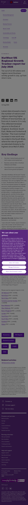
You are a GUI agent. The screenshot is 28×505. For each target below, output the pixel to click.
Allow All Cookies (14, 262)
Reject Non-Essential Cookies (14, 271)
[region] (14, 252)
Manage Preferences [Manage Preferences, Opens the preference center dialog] (14, 267)
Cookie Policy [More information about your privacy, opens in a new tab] (22, 258)
